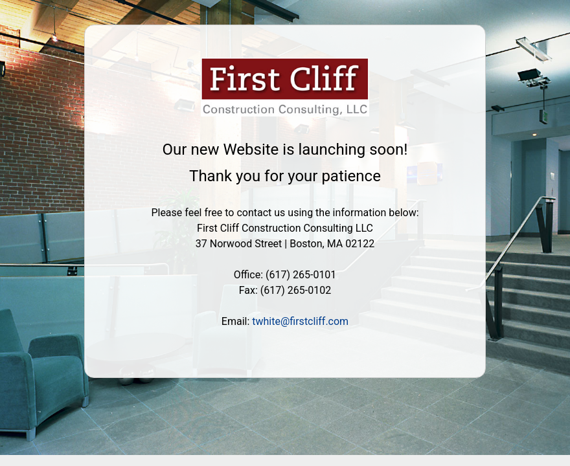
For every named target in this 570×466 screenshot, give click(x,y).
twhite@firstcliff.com (300, 321)
